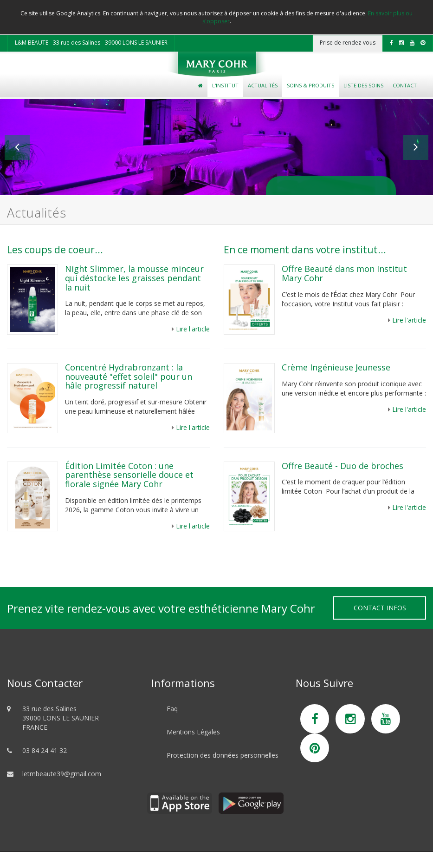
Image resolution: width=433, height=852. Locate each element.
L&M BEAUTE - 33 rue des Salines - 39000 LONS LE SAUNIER (91, 42)
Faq (172, 708)
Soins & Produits (310, 85)
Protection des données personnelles (222, 755)
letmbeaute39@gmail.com (61, 773)
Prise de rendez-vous (347, 42)
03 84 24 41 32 (44, 750)
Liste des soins (363, 85)
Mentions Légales (193, 731)
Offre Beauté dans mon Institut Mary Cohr (344, 273)
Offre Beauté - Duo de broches (342, 465)
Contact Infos (380, 607)
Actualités (263, 85)
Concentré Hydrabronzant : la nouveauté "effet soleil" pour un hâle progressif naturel (128, 376)
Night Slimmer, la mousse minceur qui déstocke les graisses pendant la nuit (134, 278)
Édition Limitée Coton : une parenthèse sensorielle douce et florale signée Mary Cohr (129, 475)
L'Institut (225, 85)
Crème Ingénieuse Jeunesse (336, 367)
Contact (405, 85)
